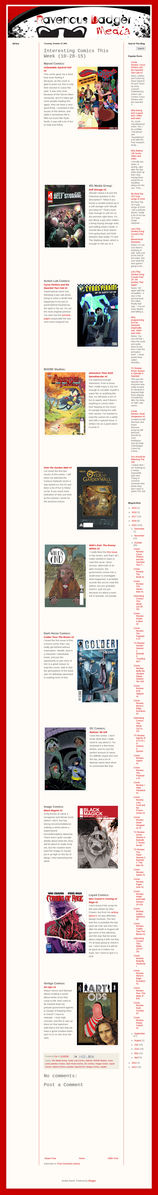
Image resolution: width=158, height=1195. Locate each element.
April (136, 1057)
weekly (103, 1067)
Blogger (92, 1180)
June (137, 1049)
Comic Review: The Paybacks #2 (139, 633)
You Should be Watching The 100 (138, 459)
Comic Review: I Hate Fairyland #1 (139, 787)
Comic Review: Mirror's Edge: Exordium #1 (139, 977)
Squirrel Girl (80, 1067)
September (139, 1033)
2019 (134, 508)
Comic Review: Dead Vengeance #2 (138, 414)
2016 (134, 521)
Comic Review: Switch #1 (139, 759)
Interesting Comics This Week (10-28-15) (139, 602)
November (139, 535)
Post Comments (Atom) (68, 1163)
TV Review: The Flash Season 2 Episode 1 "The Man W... (139, 857)
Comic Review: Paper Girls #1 (139, 883)
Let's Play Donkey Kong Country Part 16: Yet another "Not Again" (137, 278)
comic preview (51, 1064)
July (136, 1044)
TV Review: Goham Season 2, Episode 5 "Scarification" (139, 652)
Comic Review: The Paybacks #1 (139, 772)
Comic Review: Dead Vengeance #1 (139, 822)
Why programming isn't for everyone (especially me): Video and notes (137, 325)
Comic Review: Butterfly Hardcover (139, 960)
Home (82, 1158)
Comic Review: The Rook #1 (139, 573)
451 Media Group (59, 1061)
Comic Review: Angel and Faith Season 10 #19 (139, 898)
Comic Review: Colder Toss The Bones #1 (139, 928)
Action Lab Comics (76, 1061)
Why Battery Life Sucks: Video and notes (137, 154)
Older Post (113, 1158)
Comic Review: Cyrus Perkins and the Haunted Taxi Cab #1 (138, 67)
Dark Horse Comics (74, 1064)
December (139, 528)
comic (110, 1061)
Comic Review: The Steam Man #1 (139, 586)
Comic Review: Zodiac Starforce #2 (139, 913)
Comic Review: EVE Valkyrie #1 (139, 691)
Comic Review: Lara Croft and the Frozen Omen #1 (139, 805)
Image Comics (101, 1064)
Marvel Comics (59, 1067)
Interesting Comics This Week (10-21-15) (139, 724)
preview (70, 1067)
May (136, 1053)
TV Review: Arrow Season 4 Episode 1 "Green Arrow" (139, 839)
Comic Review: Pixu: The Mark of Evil (139, 993)
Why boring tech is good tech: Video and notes (137, 114)
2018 (134, 512)
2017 (134, 516)
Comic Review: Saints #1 (139, 872)
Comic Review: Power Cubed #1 (139, 1022)
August (138, 1040)
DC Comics (89, 1064)
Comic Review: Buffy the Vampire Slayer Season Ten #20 (139, 673)
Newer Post (50, 1158)
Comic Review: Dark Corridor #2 (139, 1008)
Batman (89, 1061)
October (138, 542)
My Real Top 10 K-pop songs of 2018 (138, 196)
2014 (134, 1063)
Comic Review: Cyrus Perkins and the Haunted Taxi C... (139, 557)
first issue (112, 552)
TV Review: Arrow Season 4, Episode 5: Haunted (138, 372)
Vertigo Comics (92, 1067)
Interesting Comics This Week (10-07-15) (139, 945)
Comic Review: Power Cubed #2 (139, 618)
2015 (134, 525)
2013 (134, 1067)
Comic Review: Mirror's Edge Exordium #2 (139, 707)
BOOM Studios (100, 1061)
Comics (62, 1064)
